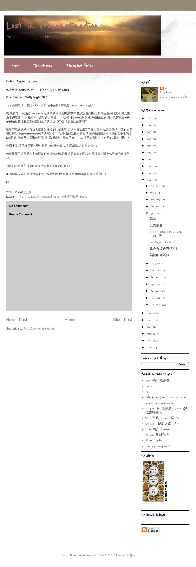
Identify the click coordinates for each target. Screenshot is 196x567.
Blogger (130, 555)
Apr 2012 (156, 284)
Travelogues (43, 65)
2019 (149, 132)
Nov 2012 (155, 193)
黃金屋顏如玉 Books (74, 196)
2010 (149, 320)
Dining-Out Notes (80, 65)
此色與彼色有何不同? (165, 248)
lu (165, 88)
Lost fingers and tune (162, 242)
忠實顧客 (156, 225)
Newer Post (16, 319)
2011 (149, 313)
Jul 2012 (155, 263)
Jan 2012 (156, 304)
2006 (149, 347)
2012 (149, 180)
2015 (149, 159)
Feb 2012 (156, 298)
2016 (149, 152)
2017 (149, 146)
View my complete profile (173, 97)
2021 (149, 118)
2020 (149, 125)
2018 (149, 139)
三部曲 (42, 105)
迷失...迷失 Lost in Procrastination (38, 196)
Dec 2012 (156, 186)
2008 (149, 333)
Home (15, 65)
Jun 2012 (156, 270)
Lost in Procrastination (52, 26)
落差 (153, 219)
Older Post (122, 319)
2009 (149, 327)
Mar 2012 (156, 291)
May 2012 (156, 277)
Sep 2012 (156, 206)
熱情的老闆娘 (159, 255)
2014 (149, 166)
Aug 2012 (156, 213)
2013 (149, 173)
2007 (149, 340)
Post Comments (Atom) (39, 328)
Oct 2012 (156, 199)
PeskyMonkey (105, 555)
